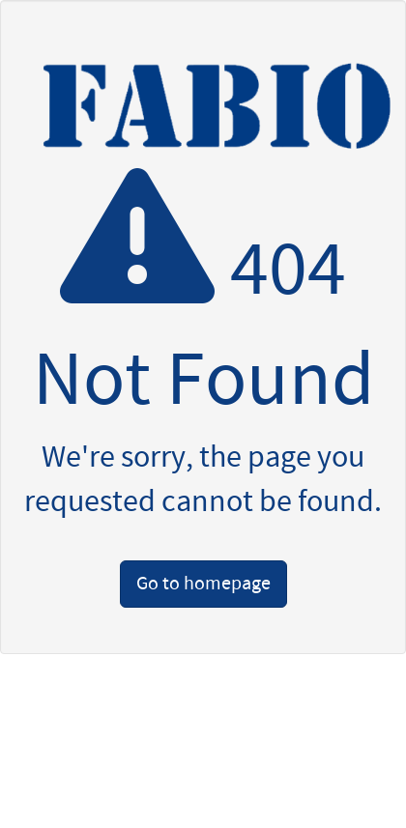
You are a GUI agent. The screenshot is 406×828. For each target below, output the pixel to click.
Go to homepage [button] (203, 583)
